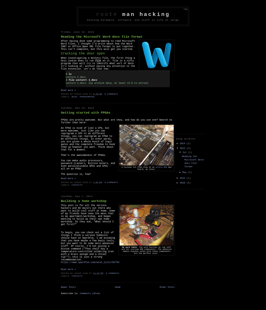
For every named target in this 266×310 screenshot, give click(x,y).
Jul (185, 152)
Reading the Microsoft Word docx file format (101, 37)
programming (87, 97)
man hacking (146, 14)
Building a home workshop (84, 201)
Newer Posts (68, 287)
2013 (183, 148)
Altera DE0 (161, 167)
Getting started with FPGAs (85, 113)
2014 (183, 143)
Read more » (68, 90)
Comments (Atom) (90, 293)
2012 (183, 178)
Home (117, 287)
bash (74, 97)
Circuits (77, 185)
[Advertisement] (189, 78)
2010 (183, 183)
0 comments (111, 94)
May (185, 172)
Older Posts (167, 287)
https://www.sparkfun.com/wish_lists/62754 (90, 262)
